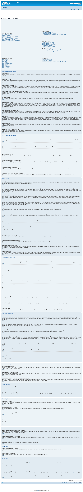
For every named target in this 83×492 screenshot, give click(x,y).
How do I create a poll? (5, 46)
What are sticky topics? (5, 65)
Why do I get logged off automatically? (8, 23)
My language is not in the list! (6, 37)
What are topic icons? (5, 67)
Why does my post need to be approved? (8, 54)
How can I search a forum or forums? (48, 42)
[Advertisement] (25, 13)
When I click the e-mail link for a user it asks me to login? (11, 40)
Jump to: (67, 480)
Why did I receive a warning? (6, 51)
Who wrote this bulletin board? (47, 59)
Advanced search (78, 4)
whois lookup (74, 472)
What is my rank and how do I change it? (8, 39)
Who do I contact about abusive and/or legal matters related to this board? (54, 61)
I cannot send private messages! (47, 32)
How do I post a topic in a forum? (7, 43)
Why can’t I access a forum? (6, 49)
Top (3, 76)
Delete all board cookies (65, 482)
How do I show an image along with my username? (10, 38)
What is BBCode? (5, 59)
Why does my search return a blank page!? (49, 44)
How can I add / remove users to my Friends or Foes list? (51, 38)
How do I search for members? (47, 45)
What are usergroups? (45, 23)
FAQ (73, 9)
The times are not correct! (6, 35)
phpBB (38, 490)
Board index (5, 7)
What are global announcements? (7, 63)
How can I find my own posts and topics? (48, 46)
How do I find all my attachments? (47, 56)
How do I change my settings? (7, 34)
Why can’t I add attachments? (7, 50)
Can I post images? (5, 62)
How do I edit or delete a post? (7, 44)
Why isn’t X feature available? (47, 60)
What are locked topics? (6, 66)
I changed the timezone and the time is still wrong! (10, 36)
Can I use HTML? (5, 60)
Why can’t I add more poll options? (7, 47)
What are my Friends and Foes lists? (48, 37)
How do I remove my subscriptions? (48, 51)
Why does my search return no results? (48, 43)
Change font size (80, 7)
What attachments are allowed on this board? (49, 55)
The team (59, 482)
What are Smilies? (5, 61)
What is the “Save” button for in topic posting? (9, 53)
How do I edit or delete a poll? (7, 48)
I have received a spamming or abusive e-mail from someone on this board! (54, 34)
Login (80, 9)
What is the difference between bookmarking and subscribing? (52, 49)
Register (76, 9)
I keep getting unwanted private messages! (49, 33)
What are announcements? (6, 64)
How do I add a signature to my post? (8, 45)
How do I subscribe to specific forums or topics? (50, 50)
